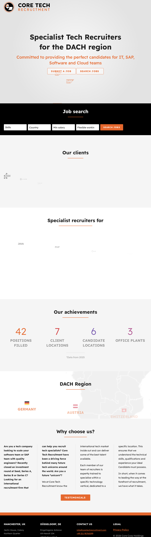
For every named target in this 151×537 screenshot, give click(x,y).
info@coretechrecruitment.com (91, 530)
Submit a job (61, 71)
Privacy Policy (121, 529)
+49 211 (85, 533)
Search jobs (90, 71)
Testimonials (75, 497)
